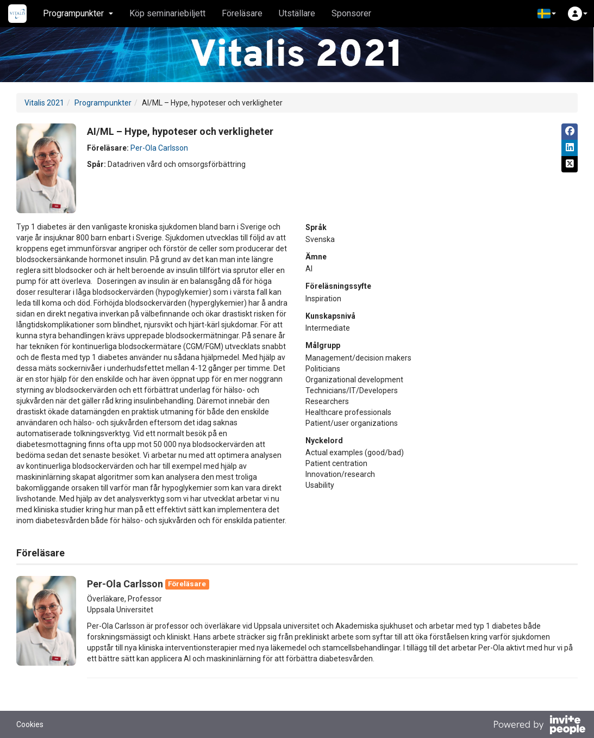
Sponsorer (351, 13)
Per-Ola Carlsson (159, 148)
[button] (546, 13)
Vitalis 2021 (44, 102)
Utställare (297, 13)
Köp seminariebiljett (167, 13)
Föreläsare (242, 13)
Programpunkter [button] (78, 13)
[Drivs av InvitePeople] (539, 726)
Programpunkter (103, 102)
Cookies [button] (29, 724)
